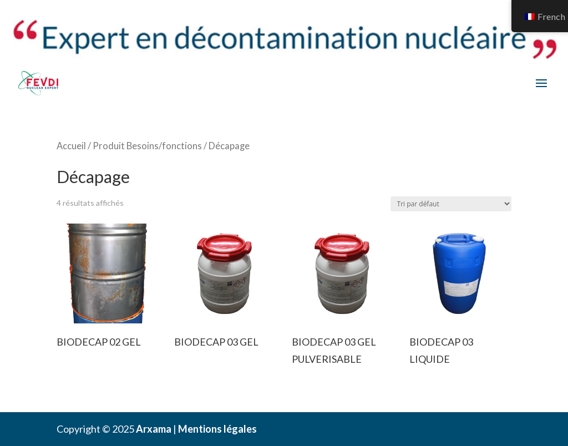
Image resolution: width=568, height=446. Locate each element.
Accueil (71, 145)
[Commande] (450, 203)
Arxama (153, 429)
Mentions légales (217, 429)
